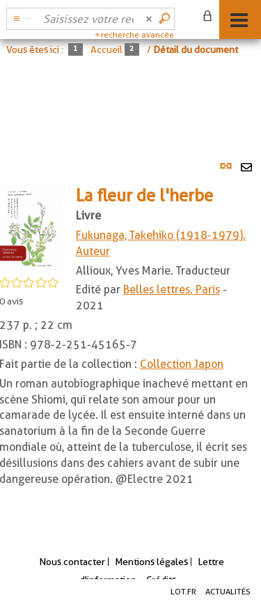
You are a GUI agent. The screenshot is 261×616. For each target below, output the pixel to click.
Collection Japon (181, 364)
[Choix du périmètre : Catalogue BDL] (21, 18)
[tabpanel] (130, 337)
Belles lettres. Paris (171, 289)
